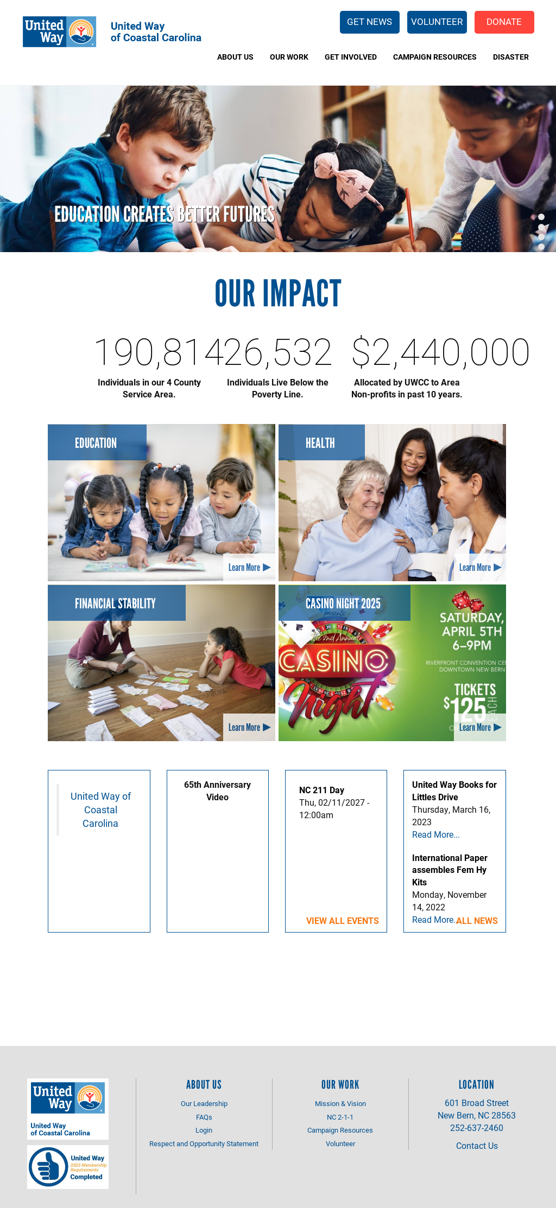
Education (96, 443)
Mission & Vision (340, 1103)
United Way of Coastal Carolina (101, 810)
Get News (369, 21)
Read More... (436, 834)
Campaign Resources (435, 57)
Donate (504, 21)
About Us (235, 57)
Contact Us (477, 1145)
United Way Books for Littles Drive (454, 790)
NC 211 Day (321, 789)
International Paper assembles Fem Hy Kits (450, 870)
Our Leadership (204, 1103)
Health (320, 443)
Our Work (289, 57)
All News (477, 920)
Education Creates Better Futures (164, 214)
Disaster (511, 57)
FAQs (204, 1117)
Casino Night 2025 (343, 603)
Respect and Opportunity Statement (203, 1143)
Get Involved (351, 57)
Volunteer (437, 21)
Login (203, 1130)
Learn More (244, 567)
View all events (342, 920)
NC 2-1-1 (340, 1117)
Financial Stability (115, 603)
